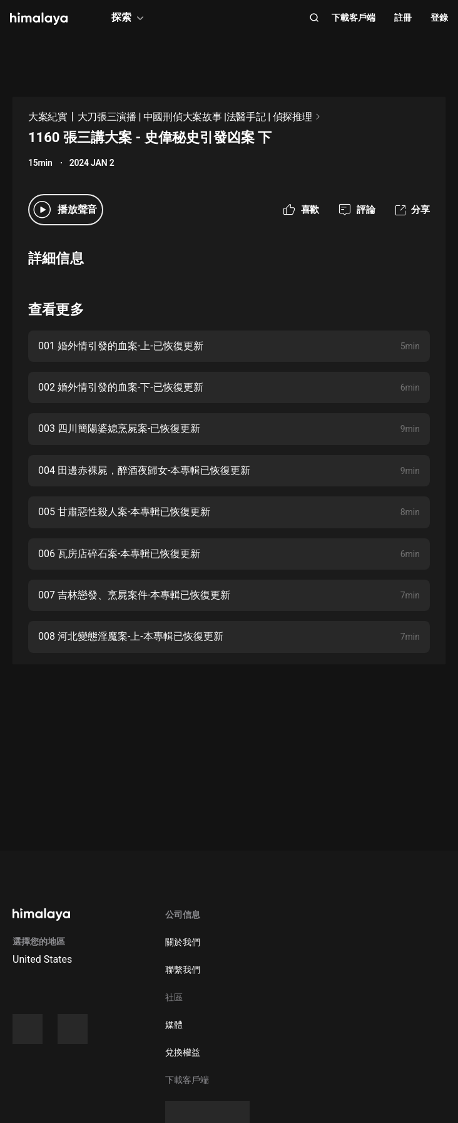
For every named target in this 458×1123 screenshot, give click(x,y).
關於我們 (182, 942)
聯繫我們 (182, 970)
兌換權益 (182, 1052)
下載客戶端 (353, 18)
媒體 (174, 1025)
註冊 (403, 18)
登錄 (439, 18)
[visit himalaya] (39, 19)
